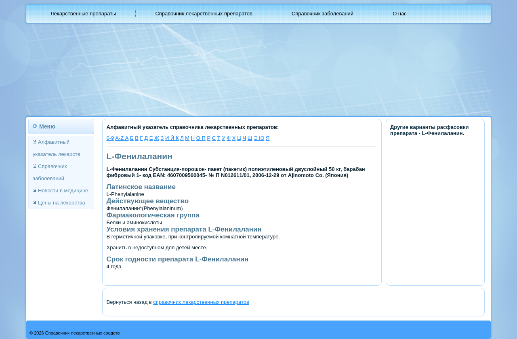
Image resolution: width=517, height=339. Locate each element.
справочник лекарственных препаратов (201, 302)
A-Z (120, 138)
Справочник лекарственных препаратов (203, 14)
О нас (400, 14)
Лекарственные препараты (83, 14)
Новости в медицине (63, 190)
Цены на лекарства (61, 203)
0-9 (110, 138)
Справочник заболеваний (322, 14)
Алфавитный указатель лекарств (56, 148)
